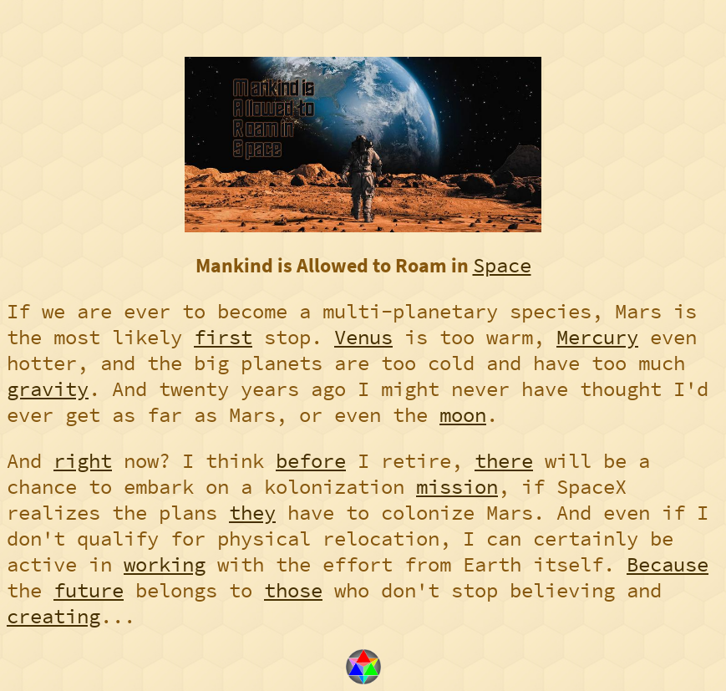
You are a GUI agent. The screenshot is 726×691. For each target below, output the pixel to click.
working (165, 564)
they (252, 513)
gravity (48, 389)
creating (53, 616)
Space (502, 265)
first (223, 337)
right (82, 461)
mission (457, 487)
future (88, 590)
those (293, 590)
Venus (363, 337)
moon (462, 415)
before (311, 461)
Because (667, 564)
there (504, 461)
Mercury (597, 337)
